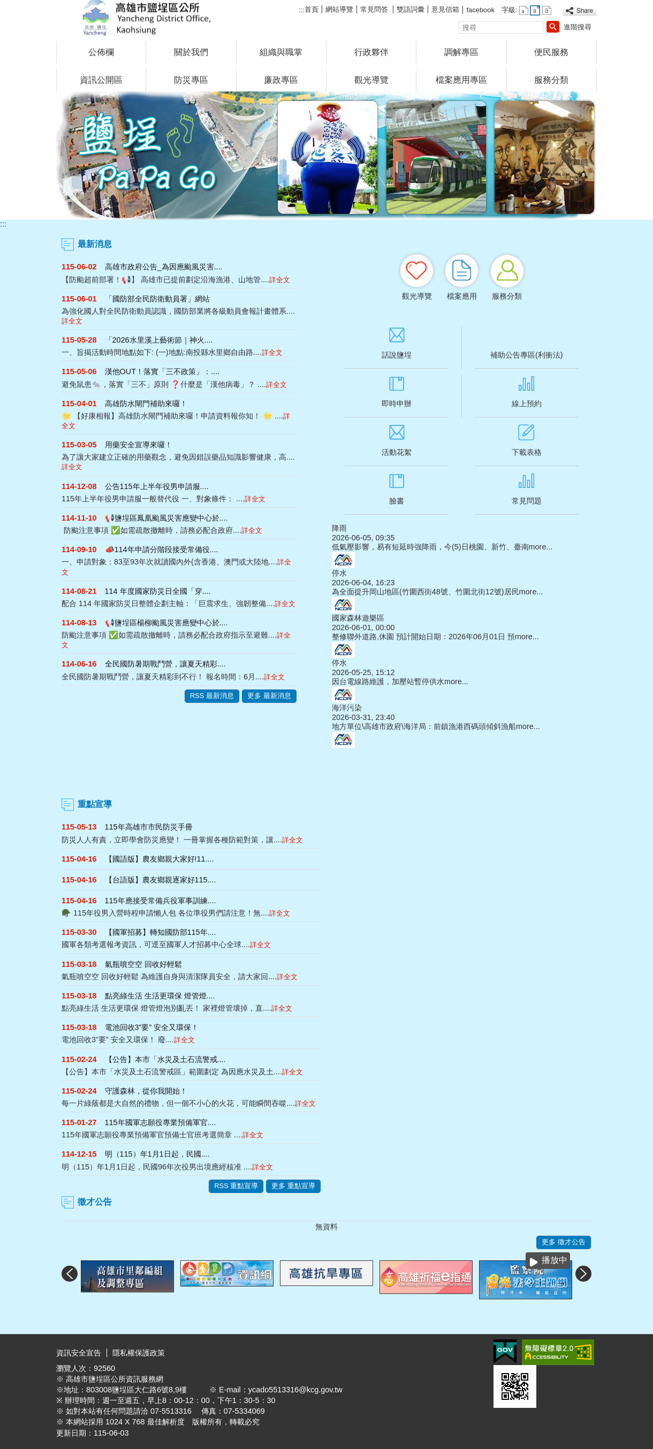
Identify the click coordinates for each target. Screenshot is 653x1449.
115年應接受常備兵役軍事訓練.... (160, 900)
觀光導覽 (371, 79)
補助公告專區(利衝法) (526, 355)
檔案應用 (462, 296)
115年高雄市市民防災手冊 (149, 827)
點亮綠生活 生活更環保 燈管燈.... (160, 995)
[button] (552, 27)
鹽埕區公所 (146, 18)
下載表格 (527, 452)
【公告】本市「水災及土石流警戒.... (165, 1059)
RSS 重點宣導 (236, 1186)
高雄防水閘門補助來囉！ (146, 403)
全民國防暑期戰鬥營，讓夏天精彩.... (165, 664)
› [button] (583, 1274)
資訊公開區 (101, 79)
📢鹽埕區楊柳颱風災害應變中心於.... (166, 622)
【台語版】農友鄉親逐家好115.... (160, 879)
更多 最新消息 (269, 696)
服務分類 (551, 79)
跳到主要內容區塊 (5, 5)
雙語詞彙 (410, 9)
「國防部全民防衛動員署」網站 (157, 299)
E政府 (505, 1351)
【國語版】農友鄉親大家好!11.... (159, 859)
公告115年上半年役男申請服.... (157, 486)
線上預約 (527, 403)
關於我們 (191, 52)
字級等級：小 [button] (523, 10)
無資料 (326, 1226)
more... (541, 547)
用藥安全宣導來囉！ (138, 444)
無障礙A (558, 1352)
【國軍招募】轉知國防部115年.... (160, 932)
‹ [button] (70, 1274)
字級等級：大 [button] (546, 10)
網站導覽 (339, 9)
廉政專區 (281, 79)
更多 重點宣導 (293, 1186)
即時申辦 (397, 403)
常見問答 (375, 9)
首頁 (311, 9)
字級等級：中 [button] (535, 10)
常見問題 (527, 501)
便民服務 (551, 52)
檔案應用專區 (461, 79)
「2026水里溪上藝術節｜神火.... (159, 340)
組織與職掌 (281, 52)
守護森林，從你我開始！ (146, 1091)
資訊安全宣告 (78, 1353)
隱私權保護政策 (138, 1353)
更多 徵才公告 (564, 1242)
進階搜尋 (577, 27)
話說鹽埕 (397, 355)
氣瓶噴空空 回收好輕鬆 (143, 964)
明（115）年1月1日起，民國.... (157, 1154)
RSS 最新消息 (212, 696)
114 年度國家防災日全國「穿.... (158, 591)
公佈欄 (101, 52)
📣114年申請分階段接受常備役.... (161, 549)
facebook (480, 10)
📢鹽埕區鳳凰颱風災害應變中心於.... (166, 518)
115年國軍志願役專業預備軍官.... (160, 1122)
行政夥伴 (371, 52)
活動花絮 (397, 452)
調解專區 (461, 52)
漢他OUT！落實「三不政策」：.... (162, 371)
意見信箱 (445, 9)
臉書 (396, 501)
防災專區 (191, 79)
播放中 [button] (554, 1260)
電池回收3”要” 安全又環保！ (152, 1027)
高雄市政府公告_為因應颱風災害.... (164, 266)
